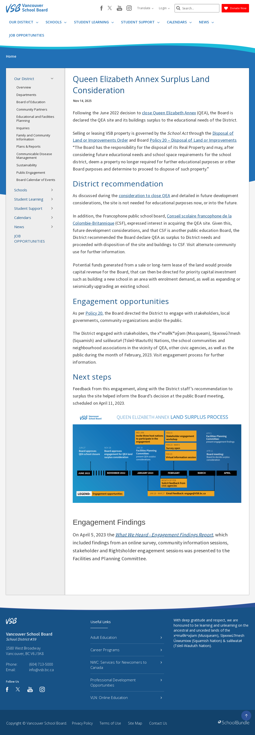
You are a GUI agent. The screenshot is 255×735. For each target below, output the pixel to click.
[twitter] (109, 8)
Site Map (135, 723)
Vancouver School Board (46, 723)
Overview (23, 87)
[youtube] (119, 8)
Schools (56, 22)
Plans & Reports (28, 146)
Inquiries (23, 128)
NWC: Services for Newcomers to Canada (126, 665)
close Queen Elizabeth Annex (169, 113)
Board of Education (30, 102)
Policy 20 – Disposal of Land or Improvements (193, 140)
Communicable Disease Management (34, 156)
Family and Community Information (33, 137)
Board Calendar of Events (35, 179)
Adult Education (126, 637)
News (206, 22)
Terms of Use (110, 723)
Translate (145, 8)
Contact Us (158, 723)
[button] (53, 78)
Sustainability (26, 165)
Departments (26, 94)
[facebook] (101, 8)
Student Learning (94, 22)
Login (164, 8)
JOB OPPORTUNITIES (26, 35)
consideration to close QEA (144, 195)
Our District (23, 22)
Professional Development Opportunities (126, 682)
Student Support (140, 22)
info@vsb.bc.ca (41, 669)
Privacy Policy (82, 723)
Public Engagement (30, 172)
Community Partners (31, 109)
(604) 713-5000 (41, 664)
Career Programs (126, 649)
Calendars (179, 22)
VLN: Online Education (126, 697)
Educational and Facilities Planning (35, 118)
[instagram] (129, 8)
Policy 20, (94, 313)
